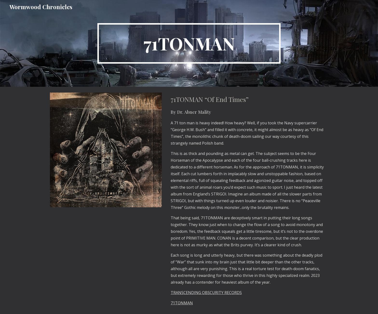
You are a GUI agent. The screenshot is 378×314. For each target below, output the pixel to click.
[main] (189, 43)
